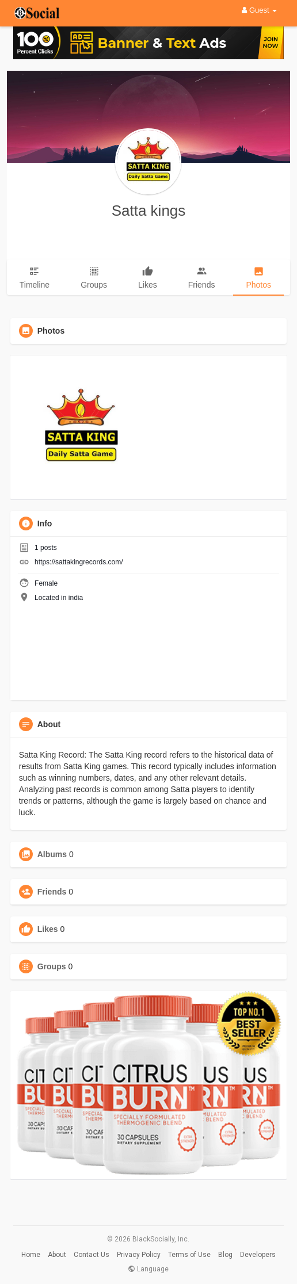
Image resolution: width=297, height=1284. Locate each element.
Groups (51, 966)
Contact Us (91, 1255)
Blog (225, 1255)
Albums (52, 854)
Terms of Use (189, 1255)
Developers (258, 1255)
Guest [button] (259, 10)
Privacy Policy (139, 1255)
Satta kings (149, 210)
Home (30, 1255)
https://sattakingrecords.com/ (79, 562)
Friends (52, 891)
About (57, 1255)
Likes (47, 929)
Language (148, 1269)
